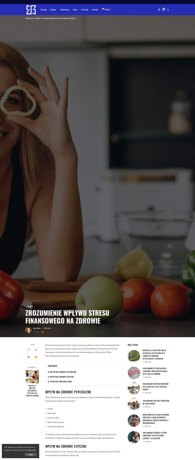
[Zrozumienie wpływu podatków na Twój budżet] (134, 404)
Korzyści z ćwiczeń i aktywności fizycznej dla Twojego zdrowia (32, 390)
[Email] (42, 331)
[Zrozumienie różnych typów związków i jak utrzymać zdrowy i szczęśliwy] (134, 437)
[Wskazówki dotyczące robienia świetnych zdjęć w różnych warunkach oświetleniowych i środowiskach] (134, 420)
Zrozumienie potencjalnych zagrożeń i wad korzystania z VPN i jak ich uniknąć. (155, 371)
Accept (31, 455)
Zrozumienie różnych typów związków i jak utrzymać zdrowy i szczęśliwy (155, 435)
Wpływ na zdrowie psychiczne (63, 371)
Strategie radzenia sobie (61, 381)
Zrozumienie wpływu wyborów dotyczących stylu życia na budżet (155, 386)
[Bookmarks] (163, 9)
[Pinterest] (40, 331)
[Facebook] (34, 331)
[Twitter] (37, 331)
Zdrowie (30, 306)
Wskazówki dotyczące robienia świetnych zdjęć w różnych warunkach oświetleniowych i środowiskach (156, 418)
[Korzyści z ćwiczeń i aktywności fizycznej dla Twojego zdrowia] (32, 376)
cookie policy (31, 450)
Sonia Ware (36, 328)
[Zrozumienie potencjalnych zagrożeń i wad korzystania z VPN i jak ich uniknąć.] (134, 373)
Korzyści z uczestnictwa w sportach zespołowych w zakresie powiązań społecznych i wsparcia (154, 354)
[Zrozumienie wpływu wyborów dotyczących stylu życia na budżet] (134, 388)
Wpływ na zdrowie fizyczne (62, 376)
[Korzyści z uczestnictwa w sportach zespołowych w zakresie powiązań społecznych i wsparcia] (134, 356)
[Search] (168, 9)
